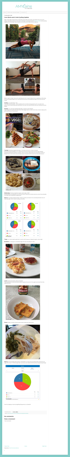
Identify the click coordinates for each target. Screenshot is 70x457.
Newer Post (7, 446)
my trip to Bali (37, 20)
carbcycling (9, 413)
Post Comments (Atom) (14, 448)
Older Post (44, 446)
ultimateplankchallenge (24, 413)
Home (4, 12)
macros (15, 413)
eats (12, 413)
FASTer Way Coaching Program (13, 12)
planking (18, 413)
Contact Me (23, 12)
